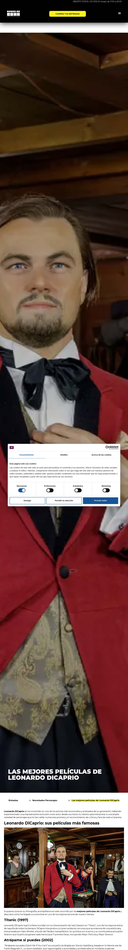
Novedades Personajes (44, 800)
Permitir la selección (64, 501)
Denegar (27, 501)
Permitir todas (100, 501)
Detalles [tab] (64, 455)
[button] (120, 13)
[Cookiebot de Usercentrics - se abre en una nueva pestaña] (107, 447)
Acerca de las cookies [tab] (102, 455)
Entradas (13, 800)
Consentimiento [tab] (26, 455)
